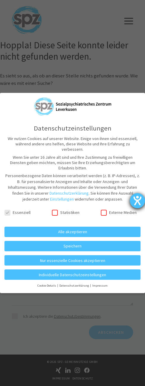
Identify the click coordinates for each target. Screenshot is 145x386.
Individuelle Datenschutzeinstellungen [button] (72, 274)
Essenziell (17, 212)
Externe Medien (119, 212)
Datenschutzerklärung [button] (74, 285)
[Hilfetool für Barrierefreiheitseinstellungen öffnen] (137, 200)
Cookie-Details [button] (47, 285)
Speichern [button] (72, 246)
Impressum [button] (100, 285)
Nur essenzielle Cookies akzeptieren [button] (72, 260)
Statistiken (65, 212)
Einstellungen (62, 199)
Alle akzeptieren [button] (72, 231)
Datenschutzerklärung (69, 193)
